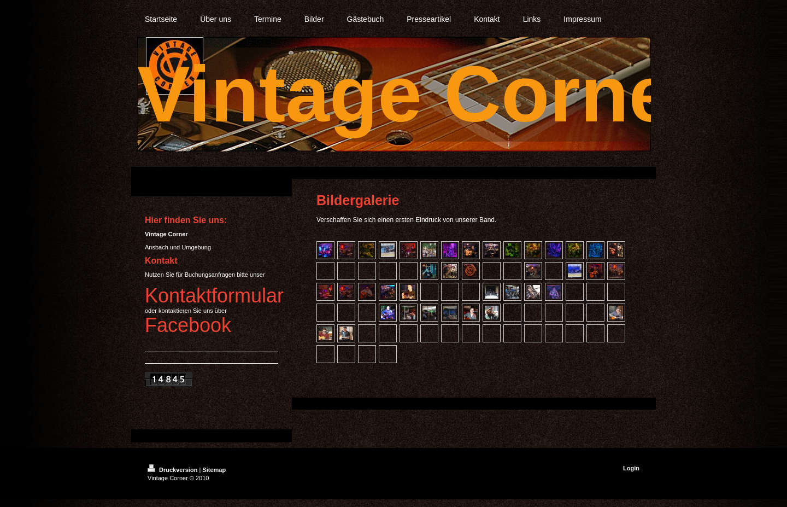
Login (631, 468)
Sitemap (214, 470)
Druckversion (173, 470)
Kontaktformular (214, 295)
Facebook (188, 325)
